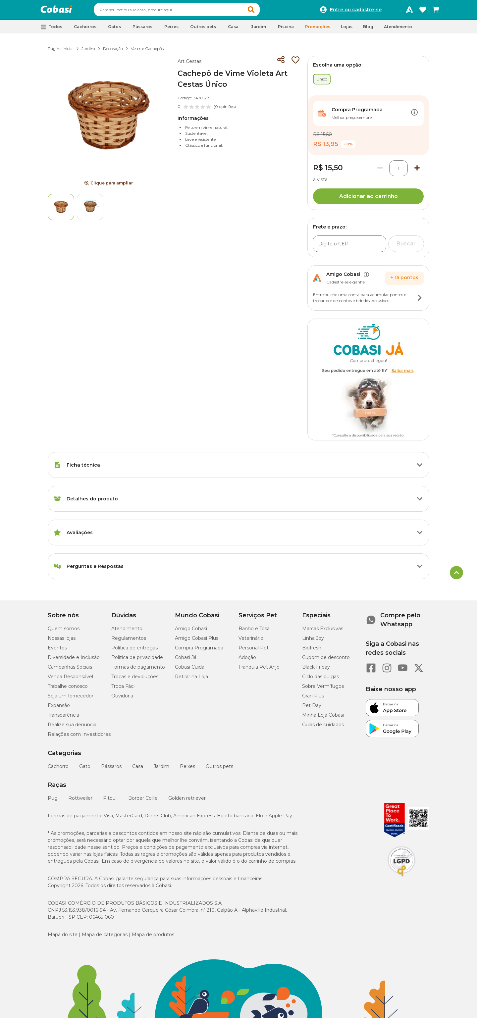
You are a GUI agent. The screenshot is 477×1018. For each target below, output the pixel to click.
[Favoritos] (423, 11)
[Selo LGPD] (401, 880)
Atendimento (398, 29)
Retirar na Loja (191, 680)
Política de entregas (134, 651)
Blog (368, 29)
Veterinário (250, 641)
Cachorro (58, 769)
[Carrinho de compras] (436, 11)
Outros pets (219, 769)
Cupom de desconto (326, 660)
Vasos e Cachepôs (147, 51)
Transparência (63, 718)
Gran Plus (313, 699)
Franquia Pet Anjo (259, 670)
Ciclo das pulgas (320, 680)
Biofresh (311, 651)
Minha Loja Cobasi (323, 718)
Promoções (317, 29)
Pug (53, 801)
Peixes (187, 769)
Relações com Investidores (79, 737)
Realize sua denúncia (72, 728)
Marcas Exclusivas (322, 632)
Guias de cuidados (323, 728)
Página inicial (61, 51)
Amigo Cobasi (191, 632)
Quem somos (64, 632)
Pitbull (110, 801)
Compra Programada (199, 651)
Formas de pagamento (138, 670)
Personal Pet (253, 651)
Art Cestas (189, 64)
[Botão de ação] (414, 116)
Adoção (247, 660)
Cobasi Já (185, 660)
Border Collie (143, 801)
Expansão (59, 708)
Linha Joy (313, 641)
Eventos (57, 651)
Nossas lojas (62, 641)
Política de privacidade (137, 660)
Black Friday (316, 670)
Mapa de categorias (105, 938)
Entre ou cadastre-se (356, 11)
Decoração (113, 51)
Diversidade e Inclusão (74, 660)
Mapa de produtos (153, 938)
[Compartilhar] (281, 63)
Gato (84, 769)
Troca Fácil (123, 689)
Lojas (346, 29)
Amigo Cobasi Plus (196, 641)
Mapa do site (63, 938)
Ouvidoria (122, 699)
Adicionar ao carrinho (368, 199)
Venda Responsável (70, 680)
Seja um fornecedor (70, 699)
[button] (263, 11)
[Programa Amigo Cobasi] (409, 11)
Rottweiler (80, 801)
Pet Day (311, 708)
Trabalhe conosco (68, 689)
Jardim (88, 51)
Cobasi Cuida (189, 670)
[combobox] (189, 11)
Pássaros (111, 769)
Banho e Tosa (254, 632)
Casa (137, 769)
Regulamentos (128, 641)
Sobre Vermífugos (323, 689)
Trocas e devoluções (134, 680)
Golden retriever (187, 801)
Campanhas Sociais (70, 670)
